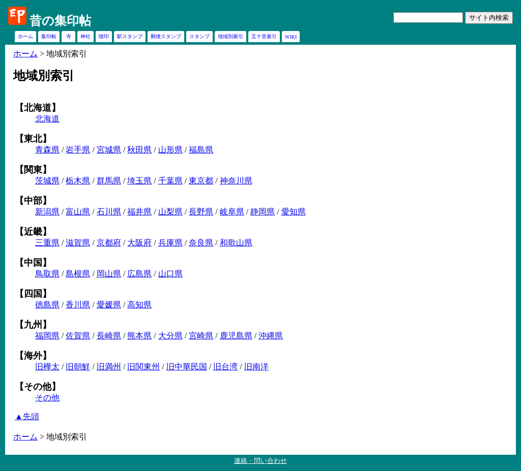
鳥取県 (47, 273)
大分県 (170, 335)
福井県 (139, 211)
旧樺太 (47, 366)
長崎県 (109, 335)
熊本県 (139, 335)
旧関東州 (143, 366)
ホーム (25, 36)
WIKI (291, 37)
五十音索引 (264, 36)
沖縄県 (270, 335)
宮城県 (109, 149)
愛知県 (293, 211)
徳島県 (47, 304)
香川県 (78, 304)
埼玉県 (139, 180)
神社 (85, 36)
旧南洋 (256, 366)
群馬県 (109, 180)
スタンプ (199, 36)
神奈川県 (236, 180)
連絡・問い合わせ (260, 460)
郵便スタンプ (166, 36)
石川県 (109, 211)
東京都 (201, 180)
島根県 (78, 273)
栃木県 (78, 180)
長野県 (201, 211)
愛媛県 (109, 304)
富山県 (78, 211)
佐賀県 (78, 335)
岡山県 (109, 273)
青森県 (47, 149)
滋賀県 (78, 242)
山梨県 (170, 211)
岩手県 (78, 149)
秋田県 (139, 149)
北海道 (47, 118)
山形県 (170, 149)
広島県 (139, 273)
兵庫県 (170, 242)
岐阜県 (232, 211)
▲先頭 (27, 416)
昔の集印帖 (60, 20)
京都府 (109, 242)
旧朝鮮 (78, 366)
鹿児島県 (236, 335)
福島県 (201, 149)
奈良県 (201, 242)
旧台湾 (225, 366)
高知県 (139, 304)
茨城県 (47, 180)
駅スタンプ (129, 36)
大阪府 (139, 242)
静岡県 (262, 211)
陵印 (104, 36)
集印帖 (48, 36)
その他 (47, 397)
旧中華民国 (186, 366)
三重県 (47, 242)
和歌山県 (236, 242)
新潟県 (47, 211)
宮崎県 (201, 335)
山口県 (170, 273)
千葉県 (170, 180)
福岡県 (47, 335)
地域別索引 (230, 36)
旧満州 (109, 366)
